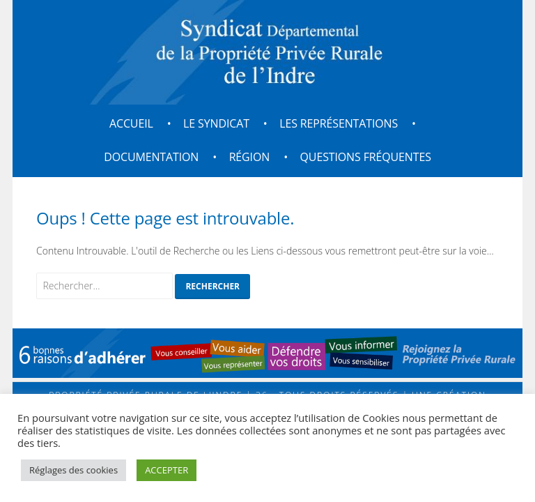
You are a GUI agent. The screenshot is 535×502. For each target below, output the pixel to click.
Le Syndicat (216, 123)
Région (249, 157)
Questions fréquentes (365, 157)
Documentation (151, 157)
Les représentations (338, 123)
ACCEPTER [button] (166, 470)
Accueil (131, 123)
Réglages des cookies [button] (73, 470)
